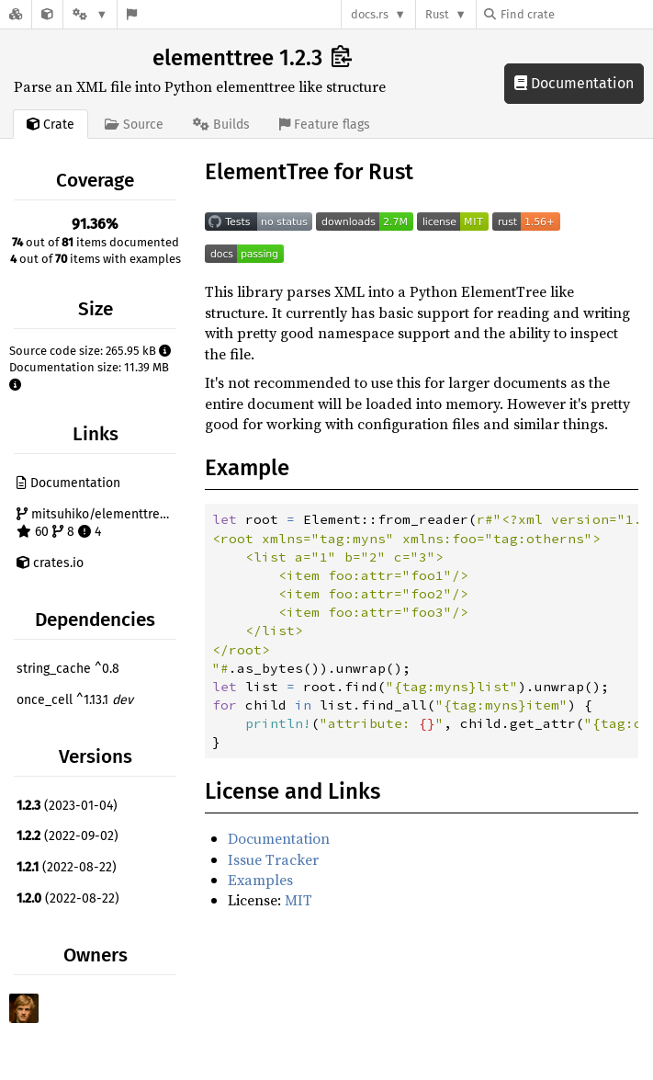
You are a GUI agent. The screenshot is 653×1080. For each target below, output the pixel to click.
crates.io (50, 563)
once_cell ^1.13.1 (75, 700)
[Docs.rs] (15, 14)
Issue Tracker (273, 859)
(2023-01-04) (67, 805)
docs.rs (369, 14)
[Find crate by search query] (576, 14)
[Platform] (90, 14)
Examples (260, 880)
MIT (298, 900)
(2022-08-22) (67, 867)
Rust (437, 14)
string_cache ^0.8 (68, 668)
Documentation (574, 83)
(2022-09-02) (67, 836)
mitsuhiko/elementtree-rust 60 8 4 (99, 523)
